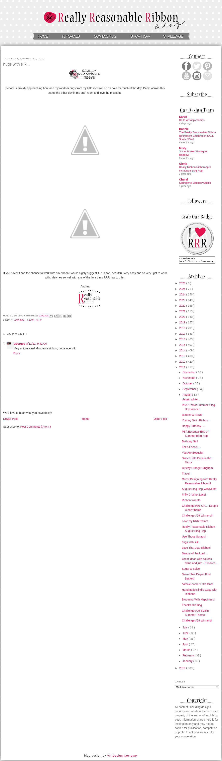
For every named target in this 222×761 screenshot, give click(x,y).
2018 (182, 329)
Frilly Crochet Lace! (194, 495)
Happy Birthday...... (193, 427)
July (185, 628)
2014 (182, 351)
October (187, 384)
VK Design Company (122, 756)
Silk (39, 320)
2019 (182, 323)
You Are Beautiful (192, 453)
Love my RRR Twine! (195, 522)
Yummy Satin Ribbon (195, 421)
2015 (182, 346)
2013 (182, 357)
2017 (182, 334)
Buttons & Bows (192, 416)
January (187, 662)
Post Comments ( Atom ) (35, 426)
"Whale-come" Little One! (197, 585)
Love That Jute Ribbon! (196, 549)
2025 (182, 290)
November (189, 379)
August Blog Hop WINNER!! (199, 490)
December (189, 373)
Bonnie (183, 129)
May (185, 639)
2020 (182, 318)
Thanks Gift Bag (192, 606)
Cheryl (183, 179)
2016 (182, 340)
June (185, 634)
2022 (182, 306)
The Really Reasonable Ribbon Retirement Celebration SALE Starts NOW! (197, 136)
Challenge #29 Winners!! (197, 516)
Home (85, 418)
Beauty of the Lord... (194, 554)
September (189, 390)
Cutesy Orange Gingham (197, 469)
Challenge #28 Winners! (197, 621)
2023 (182, 301)
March (186, 651)
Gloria (183, 163)
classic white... (191, 400)
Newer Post (10, 418)
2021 (182, 312)
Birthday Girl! (190, 442)
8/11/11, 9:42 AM (36, 343)
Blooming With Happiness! (198, 600)
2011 (182, 368)
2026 (182, 284)
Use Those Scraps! (194, 537)
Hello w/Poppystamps (192, 120)
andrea (20, 320)
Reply (16, 353)
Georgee (19, 343)
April (185, 645)
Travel (185, 474)
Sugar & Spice (191, 569)
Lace (31, 320)
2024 (182, 295)
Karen (183, 116)
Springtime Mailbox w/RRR (195, 182)
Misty (182, 148)
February (188, 656)
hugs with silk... (191, 543)
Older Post (160, 418)
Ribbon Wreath (191, 501)
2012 (182, 362)
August (187, 395)
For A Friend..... (191, 448)
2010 (182, 669)
